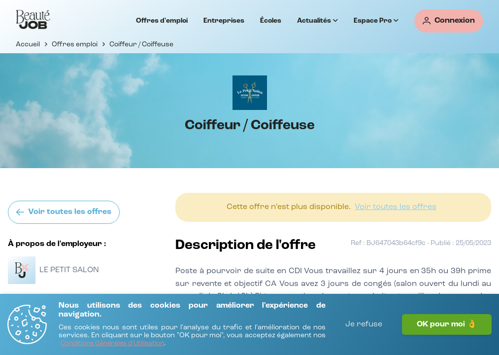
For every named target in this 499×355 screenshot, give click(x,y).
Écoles (270, 20)
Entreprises (223, 20)
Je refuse (363, 324)
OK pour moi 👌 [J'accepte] (447, 324)
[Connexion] (448, 21)
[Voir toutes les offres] (64, 212)
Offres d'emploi (162, 20)
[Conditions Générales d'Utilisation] (112, 344)
